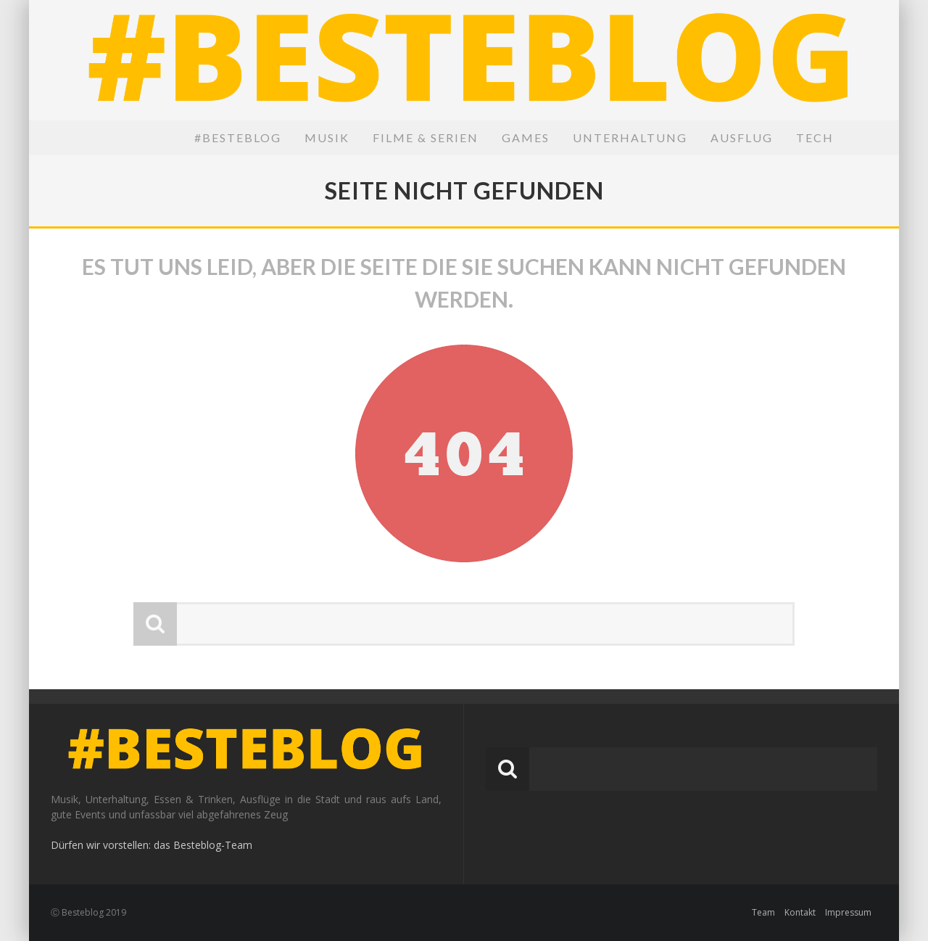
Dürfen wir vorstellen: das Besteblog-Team (151, 845)
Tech (815, 137)
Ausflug (741, 137)
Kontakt (800, 912)
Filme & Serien (425, 137)
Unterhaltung (630, 137)
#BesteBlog (237, 137)
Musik (326, 137)
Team (763, 912)
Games (526, 137)
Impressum (848, 912)
